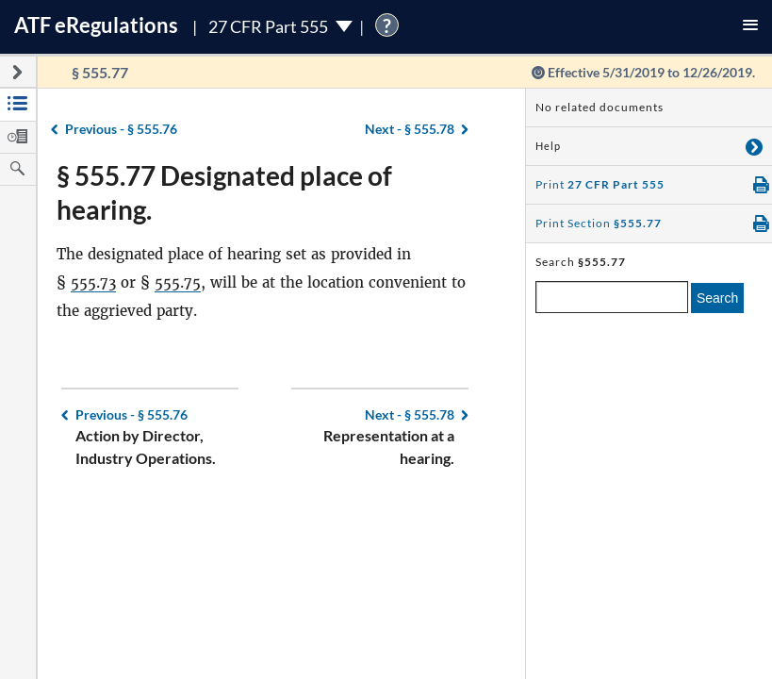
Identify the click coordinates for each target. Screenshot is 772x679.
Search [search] (717, 298)
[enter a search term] (611, 297)
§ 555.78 (409, 129)
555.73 (93, 282)
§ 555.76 (121, 129)
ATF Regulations (96, 25)
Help (548, 146)
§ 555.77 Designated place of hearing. (224, 192)
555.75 (178, 282)
